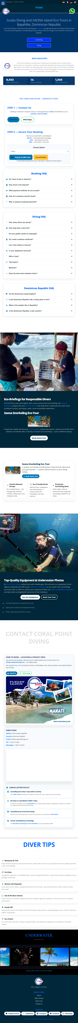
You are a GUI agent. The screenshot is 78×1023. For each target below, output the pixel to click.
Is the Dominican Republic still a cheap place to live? (39, 299)
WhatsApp (27, 119)
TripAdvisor (28, 1013)
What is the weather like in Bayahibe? (39, 305)
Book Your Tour (49, 597)
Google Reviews (12, 1013)
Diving (39, 45)
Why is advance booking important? (39, 202)
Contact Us (39, 1004)
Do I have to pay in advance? (39, 179)
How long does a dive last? (39, 228)
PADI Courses (39, 998)
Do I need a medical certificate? (39, 239)
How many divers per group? (39, 222)
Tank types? (39, 262)
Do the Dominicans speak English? (39, 294)
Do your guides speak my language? (39, 234)
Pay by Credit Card (20, 157)
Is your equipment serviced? (39, 251)
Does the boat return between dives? (39, 273)
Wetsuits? (39, 268)
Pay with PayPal (41, 157)
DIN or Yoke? (39, 256)
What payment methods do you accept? (39, 190)
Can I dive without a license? (39, 245)
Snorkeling (39, 40)
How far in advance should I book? (39, 196)
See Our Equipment (30, 597)
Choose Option (39, 147)
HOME (39, 7)
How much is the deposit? (39, 185)
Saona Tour (39, 1001)
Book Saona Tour (39, 438)
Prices (39, 995)
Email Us (13, 119)
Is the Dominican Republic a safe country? (39, 311)
